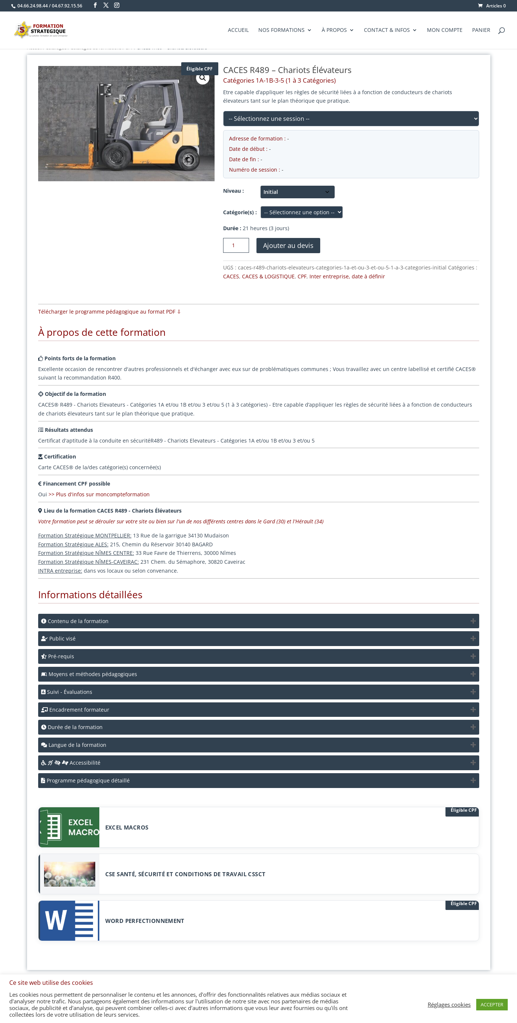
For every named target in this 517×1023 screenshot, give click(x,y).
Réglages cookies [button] (449, 1004)
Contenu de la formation (75, 621)
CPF (302, 276)
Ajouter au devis (288, 245)
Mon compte (445, 30)
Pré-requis (57, 656)
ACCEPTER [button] (492, 1004)
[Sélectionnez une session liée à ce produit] (351, 118)
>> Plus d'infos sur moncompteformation (99, 494)
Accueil (238, 30)
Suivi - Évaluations (66, 691)
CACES (231, 276)
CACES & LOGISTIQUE (268, 276)
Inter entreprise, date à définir (347, 276)
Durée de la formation (72, 727)
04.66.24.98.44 (32, 6)
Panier (481, 30)
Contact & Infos (387, 30)
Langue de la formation (73, 744)
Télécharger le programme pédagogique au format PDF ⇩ (109, 311)
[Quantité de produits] (236, 245)
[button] (202, 78)
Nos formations (281, 30)
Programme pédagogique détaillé (85, 780)
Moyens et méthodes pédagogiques (89, 674)
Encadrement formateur (75, 709)
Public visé (58, 638)
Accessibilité (70, 762)
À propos (334, 30)
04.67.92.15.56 (67, 6)
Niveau (232, 190)
